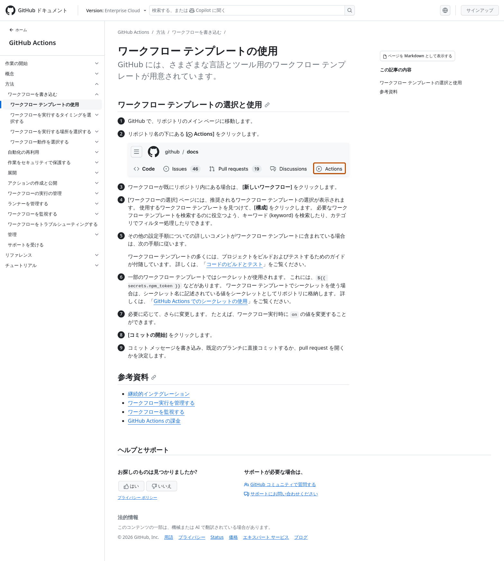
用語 (168, 537)
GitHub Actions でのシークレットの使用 (201, 301)
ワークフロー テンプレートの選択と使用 (194, 104)
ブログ (301, 537)
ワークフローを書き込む (196, 32)
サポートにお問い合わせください (281, 494)
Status (217, 537)
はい (131, 486)
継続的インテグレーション (159, 393)
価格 (233, 537)
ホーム (18, 29)
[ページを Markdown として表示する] (417, 56)
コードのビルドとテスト (234, 264)
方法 (160, 32)
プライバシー (191, 537)
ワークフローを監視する (156, 411)
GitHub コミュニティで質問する (280, 484)
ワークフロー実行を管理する (161, 402)
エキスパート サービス (266, 537)
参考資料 (137, 377)
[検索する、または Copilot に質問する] (252, 10)
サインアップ (479, 10)
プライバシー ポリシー (137, 497)
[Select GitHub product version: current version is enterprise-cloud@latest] (116, 10)
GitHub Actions (32, 42)
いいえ (162, 486)
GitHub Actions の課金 (154, 420)
